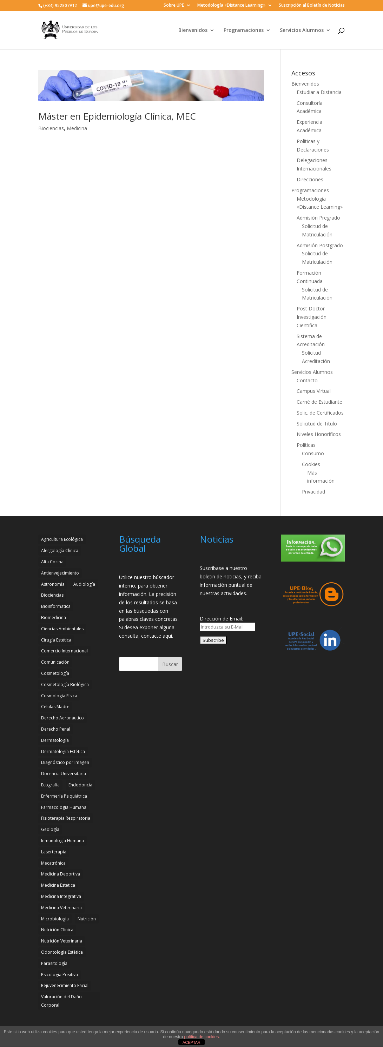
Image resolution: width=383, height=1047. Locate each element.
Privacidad (313, 491)
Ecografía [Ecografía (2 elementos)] (50, 785)
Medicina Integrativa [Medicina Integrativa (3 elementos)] (61, 896)
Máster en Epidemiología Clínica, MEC (117, 116)
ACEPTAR (191, 1042)
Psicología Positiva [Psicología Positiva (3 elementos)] (59, 975)
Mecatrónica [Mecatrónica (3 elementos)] (53, 863)
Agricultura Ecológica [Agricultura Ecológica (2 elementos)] (62, 539)
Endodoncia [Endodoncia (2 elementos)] (80, 785)
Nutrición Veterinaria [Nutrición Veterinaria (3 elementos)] (61, 941)
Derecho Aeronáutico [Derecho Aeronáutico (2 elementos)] (62, 718)
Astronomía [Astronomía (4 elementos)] (53, 584)
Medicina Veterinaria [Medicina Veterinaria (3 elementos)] (61, 908)
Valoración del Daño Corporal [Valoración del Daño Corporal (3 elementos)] (61, 1001)
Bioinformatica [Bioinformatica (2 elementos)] (56, 606)
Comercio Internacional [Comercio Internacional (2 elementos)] (64, 651)
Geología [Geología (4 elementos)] (50, 829)
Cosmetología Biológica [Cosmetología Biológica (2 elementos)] (65, 684)
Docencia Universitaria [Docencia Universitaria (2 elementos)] (63, 774)
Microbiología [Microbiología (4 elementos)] (55, 919)
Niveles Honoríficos (319, 434)
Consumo (313, 453)
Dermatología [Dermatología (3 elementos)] (55, 740)
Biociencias (51, 128)
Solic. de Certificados (320, 412)
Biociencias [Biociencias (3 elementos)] (52, 595)
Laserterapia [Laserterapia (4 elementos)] (53, 852)
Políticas (306, 445)
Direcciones (310, 179)
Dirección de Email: (221, 618)
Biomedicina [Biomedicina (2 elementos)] (53, 617)
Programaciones (244, 30)
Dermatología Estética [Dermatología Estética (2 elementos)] (63, 751)
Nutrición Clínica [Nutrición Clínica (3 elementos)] (57, 930)
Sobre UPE (174, 5)
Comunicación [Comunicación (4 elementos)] (55, 662)
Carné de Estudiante (319, 401)
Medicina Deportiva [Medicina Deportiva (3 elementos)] (60, 874)
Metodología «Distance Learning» (231, 5)
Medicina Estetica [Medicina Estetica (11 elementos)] (58, 885)
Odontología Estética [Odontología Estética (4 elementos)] (62, 952)
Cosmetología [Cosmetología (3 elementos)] (55, 673)
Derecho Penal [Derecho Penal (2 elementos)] (55, 729)
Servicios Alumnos (302, 30)
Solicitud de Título (317, 423)
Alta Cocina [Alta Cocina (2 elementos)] (52, 562)
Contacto (307, 380)
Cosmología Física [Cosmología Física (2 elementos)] (59, 696)
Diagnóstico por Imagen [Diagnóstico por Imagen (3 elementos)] (65, 762)
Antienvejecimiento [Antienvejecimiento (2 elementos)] (60, 573)
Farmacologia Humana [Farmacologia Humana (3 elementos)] (63, 807)
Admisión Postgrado (320, 245)
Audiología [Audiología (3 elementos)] (84, 584)
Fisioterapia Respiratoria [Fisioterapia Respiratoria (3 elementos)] (65, 818)
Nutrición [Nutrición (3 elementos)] (87, 919)
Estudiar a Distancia (319, 92)
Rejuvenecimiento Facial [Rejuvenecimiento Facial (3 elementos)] (64, 985)
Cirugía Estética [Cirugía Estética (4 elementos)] (56, 640)
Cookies (311, 464)
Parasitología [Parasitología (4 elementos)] (54, 963)
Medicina (77, 128)
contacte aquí (156, 635)
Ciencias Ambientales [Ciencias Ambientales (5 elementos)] (62, 629)
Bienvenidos (192, 30)
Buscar (170, 664)
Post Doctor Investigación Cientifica (311, 317)
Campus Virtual (314, 391)
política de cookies (201, 1036)
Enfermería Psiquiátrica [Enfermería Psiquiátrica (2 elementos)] (64, 796)
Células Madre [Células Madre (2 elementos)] (55, 707)
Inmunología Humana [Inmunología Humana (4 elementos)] (62, 841)
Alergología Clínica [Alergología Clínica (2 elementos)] (59, 550)
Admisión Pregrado (318, 217)
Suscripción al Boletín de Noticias (312, 5)
